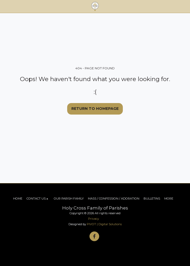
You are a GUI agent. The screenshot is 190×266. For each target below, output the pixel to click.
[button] (5, 6)
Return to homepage (95, 108)
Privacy (93, 218)
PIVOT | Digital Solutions (104, 224)
